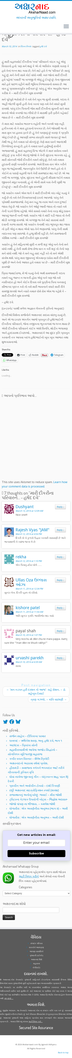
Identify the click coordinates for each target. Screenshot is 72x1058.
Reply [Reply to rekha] (60, 556)
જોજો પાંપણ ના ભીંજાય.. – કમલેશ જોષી (32, 804)
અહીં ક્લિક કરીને (29, 876)
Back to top (63, 1052)
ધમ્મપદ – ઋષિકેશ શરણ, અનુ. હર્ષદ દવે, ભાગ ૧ (35, 741)
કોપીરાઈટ (36, 967)
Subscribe (36, 853)
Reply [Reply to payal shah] (60, 630)
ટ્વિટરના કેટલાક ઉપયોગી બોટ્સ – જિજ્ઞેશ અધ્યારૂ (38, 799)
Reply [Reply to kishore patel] (60, 607)
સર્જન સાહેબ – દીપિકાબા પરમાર (27, 736)
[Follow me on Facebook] (3, 28)
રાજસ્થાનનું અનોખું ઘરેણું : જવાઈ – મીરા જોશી (35, 795)
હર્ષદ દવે (43, 46)
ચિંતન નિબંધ (26, 46)
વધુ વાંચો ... (8, 998)
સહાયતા (36, 963)
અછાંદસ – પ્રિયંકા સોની (23, 745)
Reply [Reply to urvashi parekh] (60, 657)
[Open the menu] (66, 26)
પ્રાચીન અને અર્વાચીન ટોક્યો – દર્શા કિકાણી (34, 786)
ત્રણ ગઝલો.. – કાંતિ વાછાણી (49, 699)
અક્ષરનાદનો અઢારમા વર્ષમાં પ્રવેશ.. (28, 763)
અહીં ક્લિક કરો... (36, 1021)
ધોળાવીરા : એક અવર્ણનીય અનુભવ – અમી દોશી (36, 817)
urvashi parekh (30, 658)
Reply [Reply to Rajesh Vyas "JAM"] (60, 529)
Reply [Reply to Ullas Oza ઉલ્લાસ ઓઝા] (60, 580)
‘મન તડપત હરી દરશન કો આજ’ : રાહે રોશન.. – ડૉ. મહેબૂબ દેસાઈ (36, 691)
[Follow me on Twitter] (2, 28)
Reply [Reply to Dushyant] (60, 506)
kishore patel (28, 607)
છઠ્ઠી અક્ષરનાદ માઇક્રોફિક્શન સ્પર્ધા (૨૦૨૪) (34, 790)
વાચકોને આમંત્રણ (36, 947)
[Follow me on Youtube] (5, 28)
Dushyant (25, 506)
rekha (21, 557)
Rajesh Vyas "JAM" (32, 530)
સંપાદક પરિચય (36, 943)
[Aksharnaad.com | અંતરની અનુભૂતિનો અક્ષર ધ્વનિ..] (36, 8)
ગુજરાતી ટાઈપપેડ (36, 955)
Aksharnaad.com (30, 1044)
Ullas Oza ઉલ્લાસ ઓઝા (31, 582)
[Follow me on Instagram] (4, 28)
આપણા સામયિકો (36, 951)
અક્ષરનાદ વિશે (36, 959)
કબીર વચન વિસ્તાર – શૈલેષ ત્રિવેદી (29, 759)
